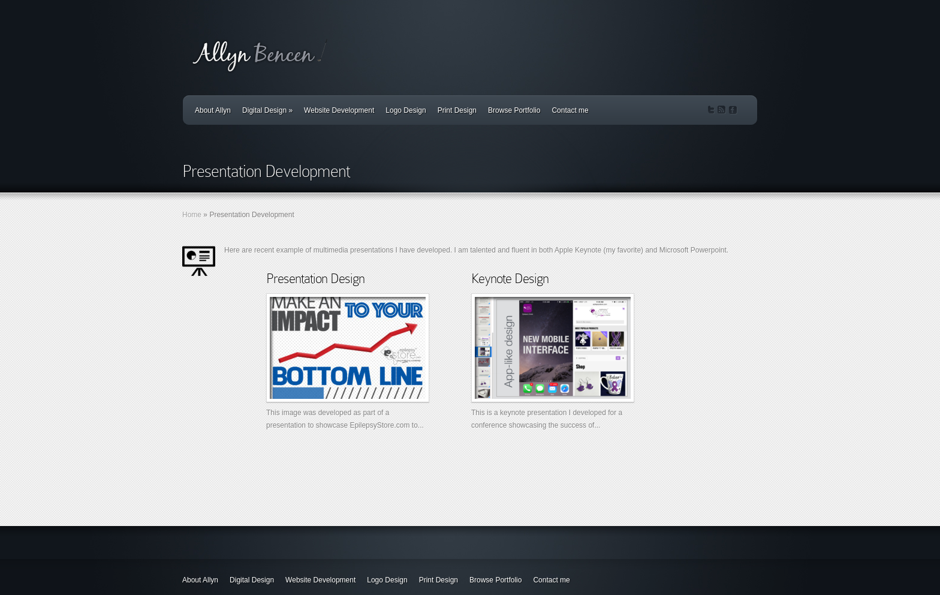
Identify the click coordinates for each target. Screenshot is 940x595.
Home (191, 215)
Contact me (570, 110)
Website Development (339, 110)
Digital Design (267, 110)
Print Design (457, 110)
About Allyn (213, 110)
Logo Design (405, 110)
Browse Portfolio (514, 110)
